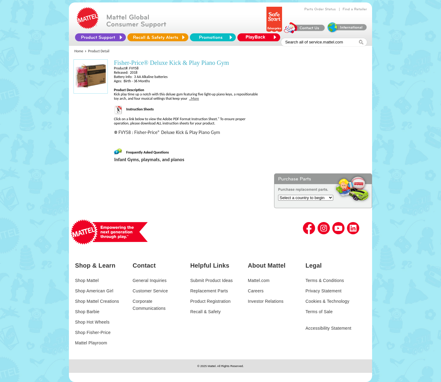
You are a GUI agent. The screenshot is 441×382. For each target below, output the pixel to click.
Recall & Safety (205, 311)
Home (78, 51)
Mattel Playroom (91, 342)
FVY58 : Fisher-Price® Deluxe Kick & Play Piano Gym (169, 132)
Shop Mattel (87, 280)
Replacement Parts (209, 290)
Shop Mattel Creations (97, 301)
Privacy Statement (323, 290)
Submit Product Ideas (211, 280)
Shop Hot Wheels (92, 322)
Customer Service (150, 290)
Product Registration (210, 301)
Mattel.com (259, 280)
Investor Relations (266, 301)
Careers (256, 290)
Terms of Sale (319, 311)
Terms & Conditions (324, 280)
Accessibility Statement (328, 328)
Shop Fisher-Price (93, 332)
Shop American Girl (94, 290)
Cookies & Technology (327, 301)
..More (194, 98)
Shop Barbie (87, 311)
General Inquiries (150, 280)
